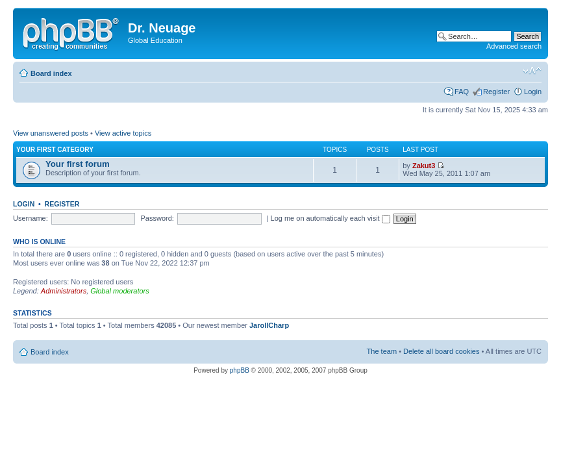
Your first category (55, 149)
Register (496, 91)
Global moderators (119, 291)
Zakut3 (423, 165)
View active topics (123, 133)
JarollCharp (269, 325)
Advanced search (514, 46)
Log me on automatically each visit (330, 218)
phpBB (239, 370)
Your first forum (77, 164)
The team (382, 351)
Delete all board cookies (441, 351)
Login (533, 91)
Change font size (532, 71)
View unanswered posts (50, 133)
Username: (30, 218)
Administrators (63, 291)
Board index (51, 73)
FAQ (462, 91)
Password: (157, 218)
